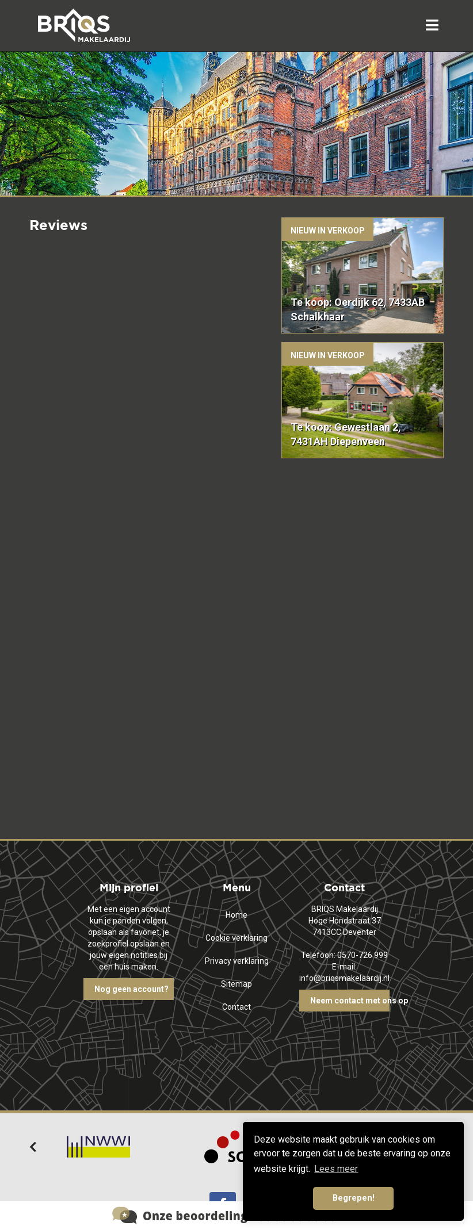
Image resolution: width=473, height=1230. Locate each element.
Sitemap (236, 983)
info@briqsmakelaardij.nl (344, 978)
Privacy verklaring (237, 960)
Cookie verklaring (236, 937)
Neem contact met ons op (350, 1000)
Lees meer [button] (336, 1168)
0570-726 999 (362, 955)
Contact (236, 1006)
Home (236, 914)
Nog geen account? (131, 989)
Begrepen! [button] (354, 1198)
